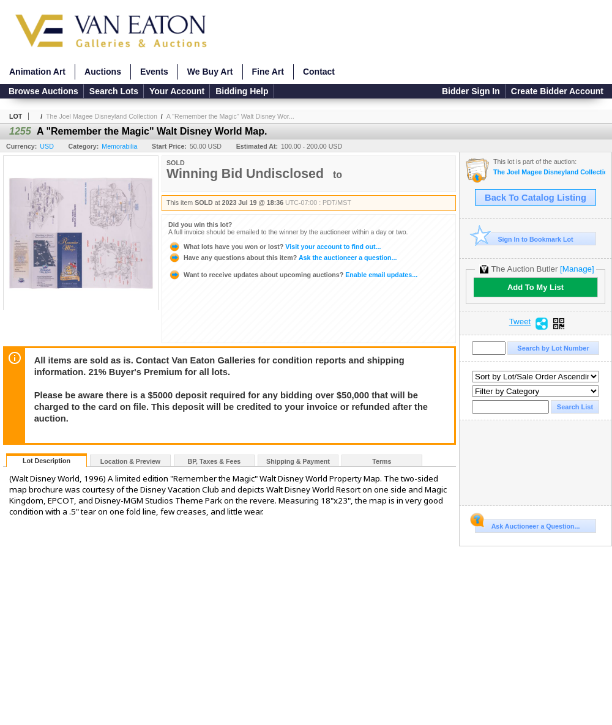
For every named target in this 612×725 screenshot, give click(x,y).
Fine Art (268, 71)
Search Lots (113, 91)
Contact (319, 71)
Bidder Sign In (471, 91)
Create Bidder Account (557, 91)
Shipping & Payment (298, 461)
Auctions (102, 71)
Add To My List (535, 287)
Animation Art (37, 71)
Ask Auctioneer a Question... (527, 524)
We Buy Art (210, 71)
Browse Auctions (43, 91)
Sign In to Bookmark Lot (524, 239)
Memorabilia (119, 146)
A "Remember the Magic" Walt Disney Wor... (230, 116)
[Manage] (577, 268)
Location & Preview (130, 461)
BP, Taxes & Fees (214, 461)
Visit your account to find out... (274, 246)
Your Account (176, 91)
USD (47, 146)
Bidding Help (241, 91)
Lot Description (46, 460)
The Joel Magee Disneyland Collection (101, 116)
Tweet (520, 322)
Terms (381, 461)
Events (154, 71)
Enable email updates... (292, 274)
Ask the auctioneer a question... (282, 257)
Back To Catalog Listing (535, 198)
